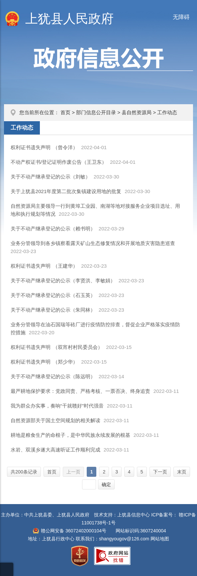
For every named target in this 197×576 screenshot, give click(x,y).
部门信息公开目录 (96, 112)
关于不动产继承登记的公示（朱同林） (53, 310)
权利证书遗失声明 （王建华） (44, 266)
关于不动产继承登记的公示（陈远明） (53, 376)
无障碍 (181, 17)
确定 (106, 484)
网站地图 (159, 538)
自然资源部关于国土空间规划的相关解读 (55, 420)
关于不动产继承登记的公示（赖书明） (53, 228)
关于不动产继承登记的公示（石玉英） (53, 295)
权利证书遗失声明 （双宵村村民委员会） (57, 347)
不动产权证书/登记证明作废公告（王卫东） (59, 162)
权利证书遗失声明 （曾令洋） (44, 147)
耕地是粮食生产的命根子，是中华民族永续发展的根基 (70, 435)
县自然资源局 (136, 112)
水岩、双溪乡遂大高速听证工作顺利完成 (55, 449)
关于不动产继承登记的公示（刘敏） (50, 176)
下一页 (160, 471)
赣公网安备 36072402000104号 (73, 530)
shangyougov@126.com (124, 538)
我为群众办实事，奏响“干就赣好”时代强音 (57, 406)
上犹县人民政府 (69, 19)
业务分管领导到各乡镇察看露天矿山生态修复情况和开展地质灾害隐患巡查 (93, 243)
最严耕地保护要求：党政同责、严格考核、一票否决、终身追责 (80, 391)
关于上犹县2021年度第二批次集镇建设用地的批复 (66, 191)
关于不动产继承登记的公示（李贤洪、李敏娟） (63, 280)
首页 (65, 112)
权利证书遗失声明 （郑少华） (44, 362)
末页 (181, 471)
